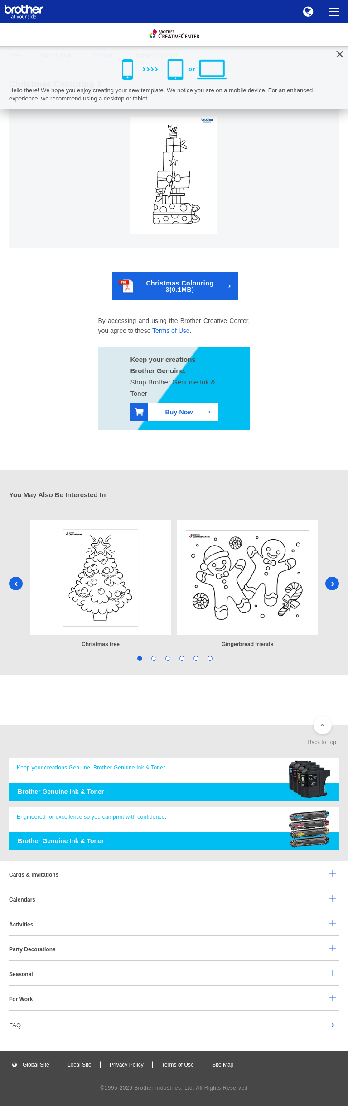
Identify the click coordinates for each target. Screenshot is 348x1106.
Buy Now (164, 412)
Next (332, 583)
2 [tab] (152, 657)
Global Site (36, 1065)
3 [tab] (166, 657)
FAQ (15, 1025)
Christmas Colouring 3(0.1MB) (166, 286)
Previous (16, 583)
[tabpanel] (100, 584)
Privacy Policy (127, 1065)
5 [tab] (195, 657)
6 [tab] (209, 657)
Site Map (222, 1065)
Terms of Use (170, 330)
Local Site (80, 1065)
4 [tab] (181, 657)
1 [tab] (138, 657)
